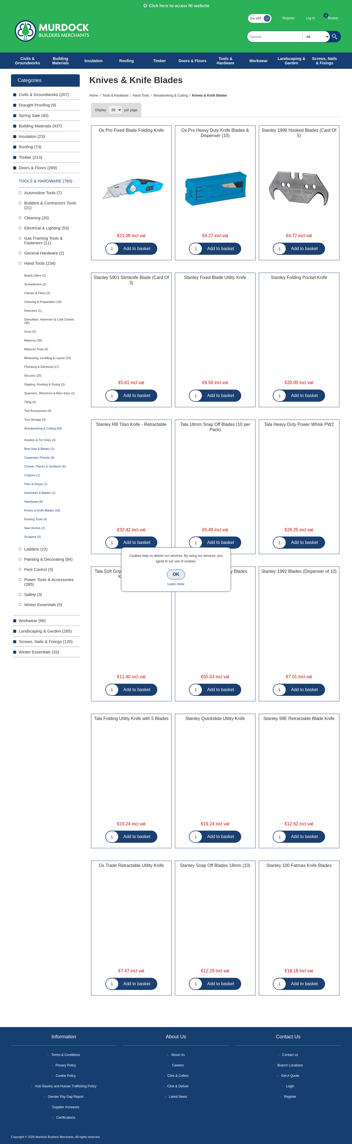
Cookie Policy (66, 1076)
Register (288, 18)
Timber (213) (30, 157)
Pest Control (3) (38, 569)
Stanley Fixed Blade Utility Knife (215, 277)
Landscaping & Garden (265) (45, 631)
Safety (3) (33, 594)
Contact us (290, 1055)
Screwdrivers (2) (35, 284)
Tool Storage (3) (35, 419)
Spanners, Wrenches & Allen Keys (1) (49, 393)
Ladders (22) (36, 549)
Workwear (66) (32, 620)
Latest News (178, 1097)
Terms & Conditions (65, 1055)
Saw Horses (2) (34, 528)
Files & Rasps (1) (35, 484)
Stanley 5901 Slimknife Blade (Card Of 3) (131, 280)
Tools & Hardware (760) (45, 181)
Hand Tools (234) (40, 263)
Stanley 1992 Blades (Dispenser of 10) (299, 571)
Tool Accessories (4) (37, 410)
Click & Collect (177, 1076)
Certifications (65, 1118)
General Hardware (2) (44, 253)
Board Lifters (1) (35, 275)
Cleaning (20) (36, 217)
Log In (310, 18)
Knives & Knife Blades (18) (42, 510)
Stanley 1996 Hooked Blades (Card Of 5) (299, 133)
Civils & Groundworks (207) (44, 94)
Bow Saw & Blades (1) (39, 448)
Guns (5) (30, 331)
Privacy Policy (66, 1065)
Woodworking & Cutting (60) (43, 428)
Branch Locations (290, 1065)
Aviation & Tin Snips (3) (40, 440)
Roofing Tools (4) (35, 519)
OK (176, 574)
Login (290, 1086)
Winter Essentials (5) (43, 604)
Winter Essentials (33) (39, 652)
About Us (178, 1055)
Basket (333, 18)
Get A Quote (290, 1076)
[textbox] (288, 36)
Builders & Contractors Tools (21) (50, 205)
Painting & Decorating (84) (48, 559)
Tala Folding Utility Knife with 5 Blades (131, 718)
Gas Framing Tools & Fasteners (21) (43, 240)
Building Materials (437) (40, 126)
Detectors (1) (33, 310)
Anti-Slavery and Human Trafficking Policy (65, 1086)
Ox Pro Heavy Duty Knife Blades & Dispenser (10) (215, 133)
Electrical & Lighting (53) (46, 228)
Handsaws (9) (33, 501)
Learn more (175, 584)
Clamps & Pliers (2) (37, 293)
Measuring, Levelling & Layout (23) (47, 358)
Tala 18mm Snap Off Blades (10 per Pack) (215, 427)
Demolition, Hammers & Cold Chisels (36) (49, 321)
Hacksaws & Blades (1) (40, 492)
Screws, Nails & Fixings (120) (46, 641)
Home (93, 95)
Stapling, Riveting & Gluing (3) (44, 384)
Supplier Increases (65, 1107)
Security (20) (32, 375)
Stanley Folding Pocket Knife (299, 277)
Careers (178, 1065)
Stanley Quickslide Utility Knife (215, 718)
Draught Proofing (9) (37, 105)
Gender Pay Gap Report (65, 1097)
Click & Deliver (178, 1086)
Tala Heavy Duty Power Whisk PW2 (299, 424)
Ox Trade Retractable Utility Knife (131, 865)
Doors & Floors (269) (38, 167)
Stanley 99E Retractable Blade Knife (299, 718)
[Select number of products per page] (115, 110)
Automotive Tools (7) (43, 192)
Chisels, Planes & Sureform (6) (45, 466)
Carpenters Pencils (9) (39, 457)
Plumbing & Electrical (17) (41, 366)
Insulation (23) (32, 136)
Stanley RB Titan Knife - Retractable (131, 424)
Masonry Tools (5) (36, 349)
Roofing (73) (30, 146)
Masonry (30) (33, 340)
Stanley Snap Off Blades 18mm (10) (215, 865)
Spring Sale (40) (33, 115)
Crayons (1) (32, 475)
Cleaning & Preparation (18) (43, 301)
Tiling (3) (30, 402)
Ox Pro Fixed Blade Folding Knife (131, 130)
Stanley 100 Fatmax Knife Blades (299, 865)
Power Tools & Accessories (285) (49, 582)
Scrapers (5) (32, 536)
